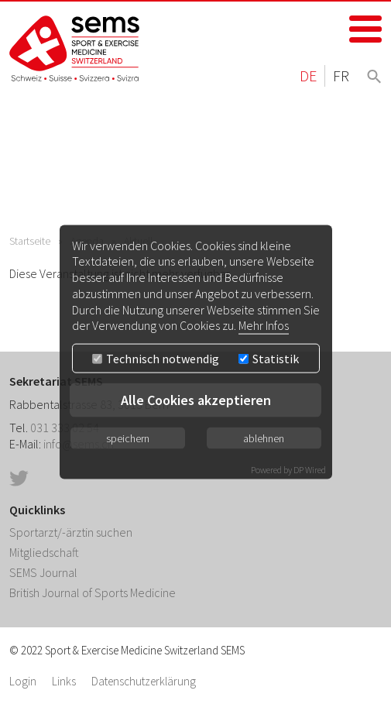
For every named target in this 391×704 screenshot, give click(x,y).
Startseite (29, 241)
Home (75, 48)
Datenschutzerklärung (143, 681)
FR (341, 75)
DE (308, 75)
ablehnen (263, 438)
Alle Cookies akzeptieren (196, 400)
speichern (127, 438)
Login (22, 681)
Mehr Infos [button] (263, 325)
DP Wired (309, 470)
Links (64, 681)
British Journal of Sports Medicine (92, 592)
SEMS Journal (43, 572)
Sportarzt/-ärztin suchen (70, 532)
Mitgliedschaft (44, 552)
